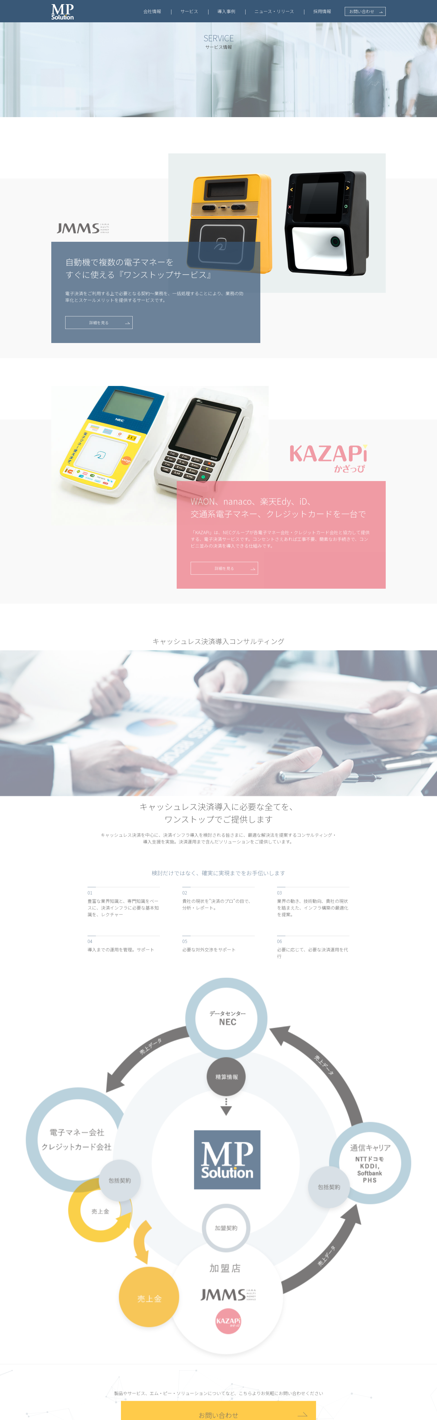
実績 (116, 1369)
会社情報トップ (126, 1340)
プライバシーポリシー (128, 1414)
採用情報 (322, 11)
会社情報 (152, 11)
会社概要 (120, 1350)
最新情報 (280, 1327)
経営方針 (120, 1360)
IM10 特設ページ (179, 1360)
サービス (189, 11)
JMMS (170, 1350)
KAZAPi (172, 1369)
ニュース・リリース (274, 11)
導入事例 (226, 11)
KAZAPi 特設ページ (182, 1379)
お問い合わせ (361, 11)
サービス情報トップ (183, 1340)
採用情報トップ (338, 1340)
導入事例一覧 (230, 1340)
